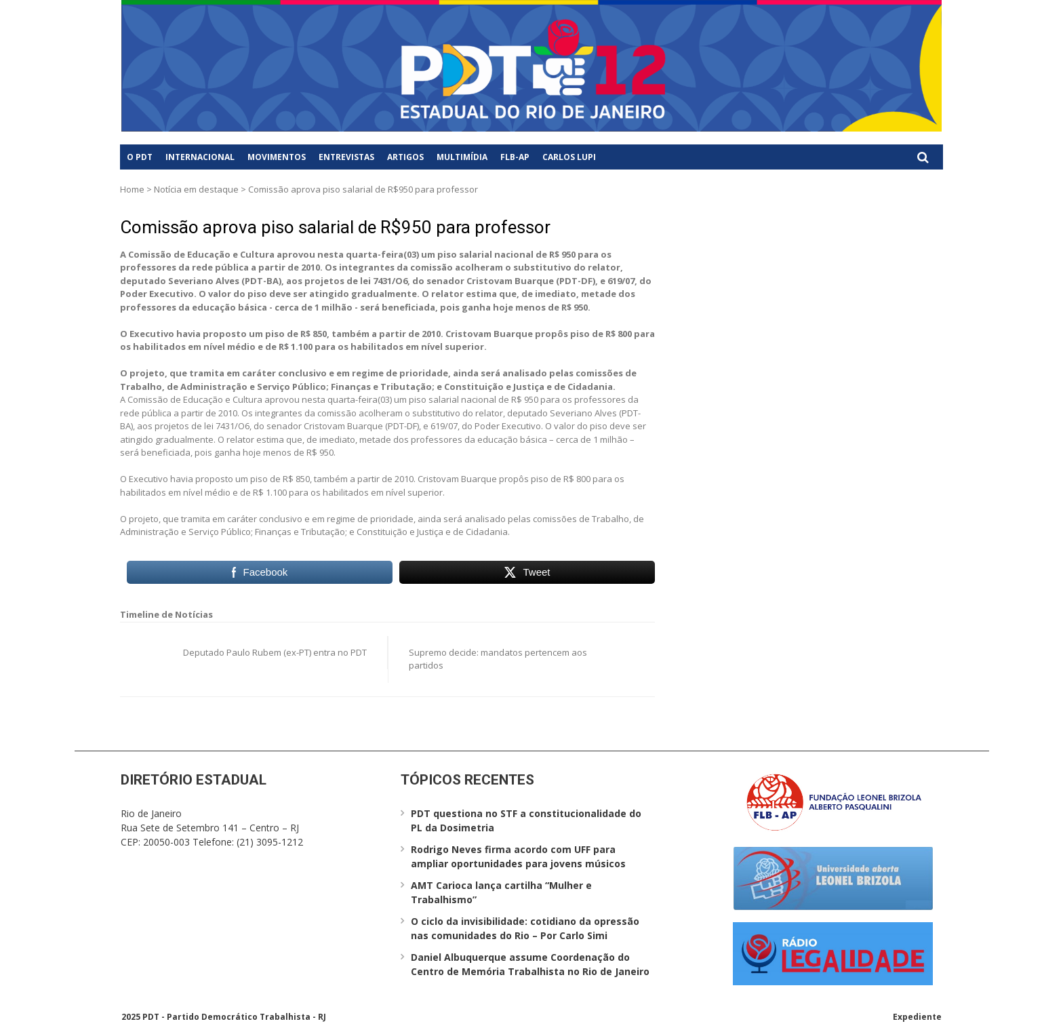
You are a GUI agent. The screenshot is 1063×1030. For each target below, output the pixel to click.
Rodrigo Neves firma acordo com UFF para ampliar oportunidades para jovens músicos (518, 856)
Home (132, 189)
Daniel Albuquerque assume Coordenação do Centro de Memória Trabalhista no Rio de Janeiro (530, 964)
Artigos (405, 157)
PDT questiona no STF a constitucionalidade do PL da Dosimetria (526, 820)
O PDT (140, 157)
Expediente (917, 1017)
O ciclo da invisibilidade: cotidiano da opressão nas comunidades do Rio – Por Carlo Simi (525, 928)
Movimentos (276, 157)
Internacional (200, 157)
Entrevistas (346, 157)
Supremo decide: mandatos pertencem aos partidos (498, 659)
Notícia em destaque (196, 189)
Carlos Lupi (569, 157)
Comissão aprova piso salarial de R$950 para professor (335, 227)
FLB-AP (514, 157)
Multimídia (462, 157)
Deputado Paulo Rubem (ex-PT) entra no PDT (275, 652)
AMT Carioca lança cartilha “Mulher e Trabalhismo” (501, 892)
